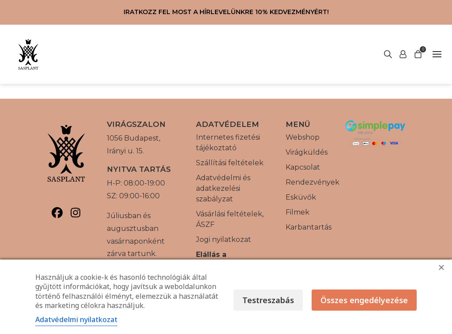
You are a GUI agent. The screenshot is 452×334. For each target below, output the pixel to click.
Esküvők (301, 197)
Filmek (297, 212)
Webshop (303, 137)
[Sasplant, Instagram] (75, 212)
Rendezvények (312, 182)
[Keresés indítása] (403, 54)
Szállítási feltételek (230, 163)
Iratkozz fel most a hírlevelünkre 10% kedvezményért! (226, 12)
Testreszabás (268, 300)
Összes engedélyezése (364, 300)
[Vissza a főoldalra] (28, 54)
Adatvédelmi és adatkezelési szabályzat (223, 188)
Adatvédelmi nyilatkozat (76, 319)
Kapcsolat (303, 167)
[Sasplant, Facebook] (57, 212)
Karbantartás (308, 227)
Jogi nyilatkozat (223, 239)
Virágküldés (307, 152)
